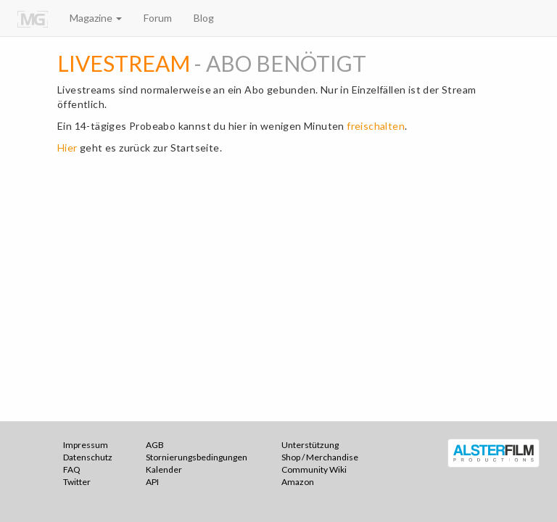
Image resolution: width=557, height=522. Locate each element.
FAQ (72, 469)
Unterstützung (310, 444)
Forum (158, 18)
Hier (67, 147)
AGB (155, 444)
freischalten (376, 126)
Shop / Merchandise (319, 457)
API (152, 481)
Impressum (85, 444)
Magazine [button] (96, 18)
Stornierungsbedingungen (196, 457)
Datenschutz (87, 457)
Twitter (77, 481)
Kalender (164, 469)
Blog (204, 18)
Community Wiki (314, 469)
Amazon (297, 481)
